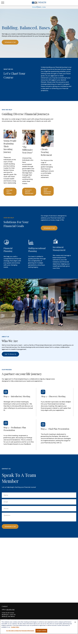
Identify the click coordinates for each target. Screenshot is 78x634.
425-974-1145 (10, 609)
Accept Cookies (41, 630)
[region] (39, 626)
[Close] (75, 622)
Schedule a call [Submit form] (10, 526)
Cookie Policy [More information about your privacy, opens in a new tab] (15, 627)
